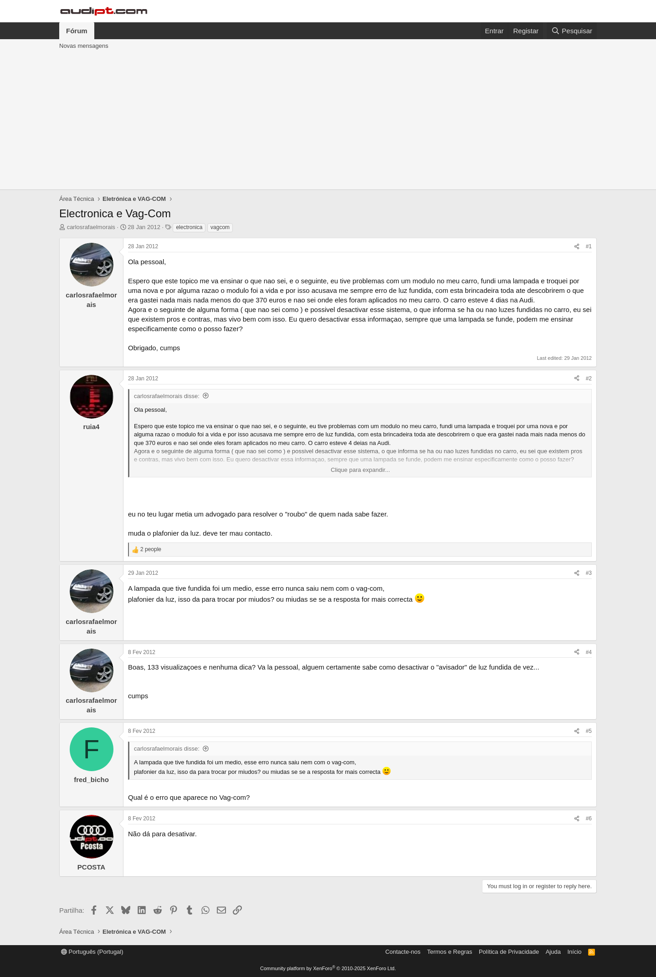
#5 (589, 731)
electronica (189, 227)
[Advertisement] (328, 121)
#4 (589, 652)
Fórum (76, 31)
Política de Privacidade (509, 951)
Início (574, 951)
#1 (589, 246)
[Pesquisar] (572, 30)
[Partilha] (577, 246)
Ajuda (553, 951)
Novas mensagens (83, 45)
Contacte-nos (402, 951)
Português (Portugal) (92, 951)
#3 (589, 573)
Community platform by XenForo (328, 968)
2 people (150, 549)
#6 (589, 818)
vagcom (220, 227)
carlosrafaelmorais (91, 227)
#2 (589, 378)
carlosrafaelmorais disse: (167, 396)
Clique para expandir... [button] (360, 469)
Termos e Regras (449, 951)
